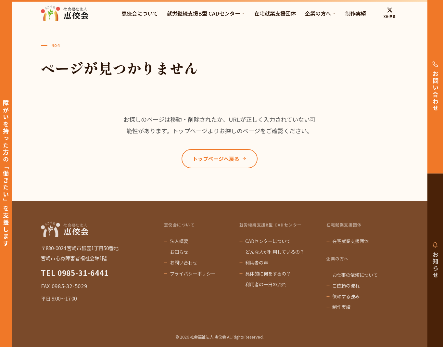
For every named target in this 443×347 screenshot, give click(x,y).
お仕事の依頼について (355, 274)
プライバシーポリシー (192, 273)
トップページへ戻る (220, 158)
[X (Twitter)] (389, 13)
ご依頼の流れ (346, 285)
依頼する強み (346, 296)
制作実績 (355, 13)
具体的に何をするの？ (268, 273)
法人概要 (179, 241)
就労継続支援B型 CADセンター (206, 13)
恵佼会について (139, 13)
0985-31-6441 (82, 272)
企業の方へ (320, 13)
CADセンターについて (268, 241)
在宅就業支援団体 (275, 13)
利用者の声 (256, 262)
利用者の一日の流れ (265, 284)
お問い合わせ (183, 262)
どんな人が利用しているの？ (274, 251)
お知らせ (179, 251)
